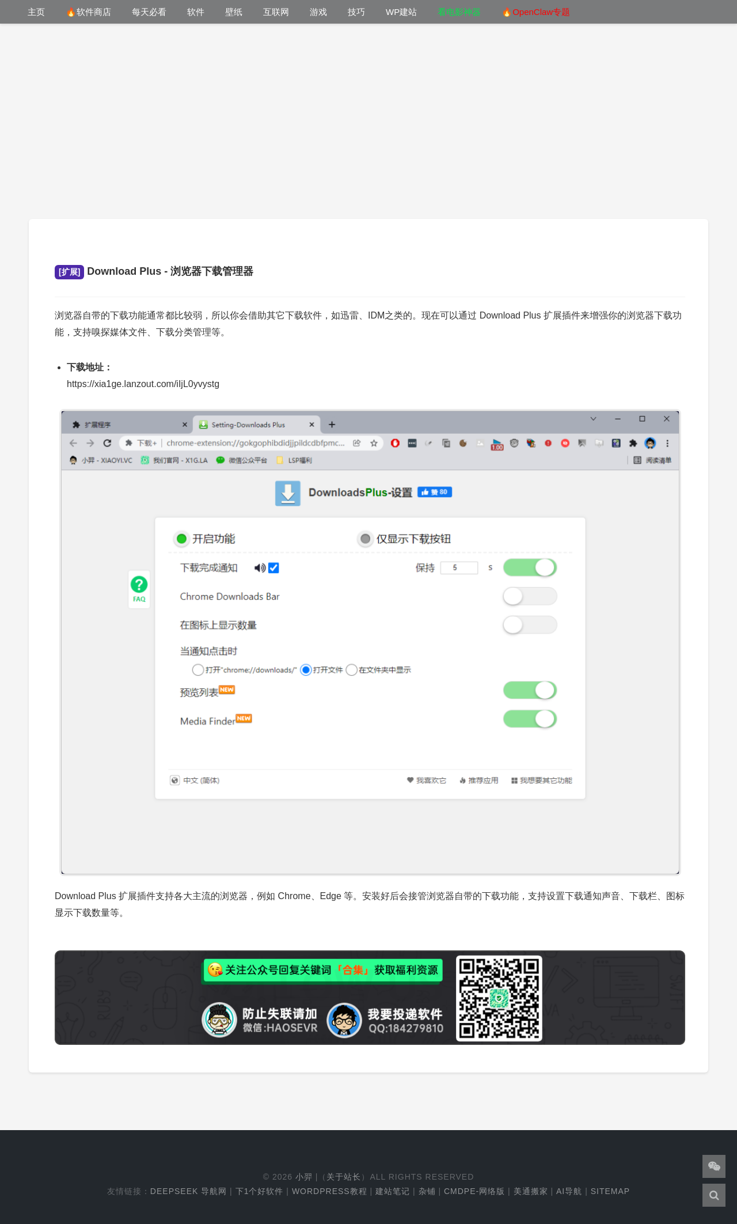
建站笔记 (392, 1191)
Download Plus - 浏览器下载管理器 (154, 271)
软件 (195, 12)
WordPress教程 (329, 1191)
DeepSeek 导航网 (188, 1191)
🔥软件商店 (88, 12)
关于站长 (343, 1176)
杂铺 (427, 1191)
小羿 (304, 1176)
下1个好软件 (259, 1191)
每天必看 (149, 12)
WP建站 (401, 12)
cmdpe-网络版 (474, 1191)
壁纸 (233, 12)
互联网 (276, 12)
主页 (36, 12)
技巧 (356, 12)
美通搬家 (531, 1191)
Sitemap (610, 1191)
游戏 (318, 12)
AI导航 (569, 1191)
